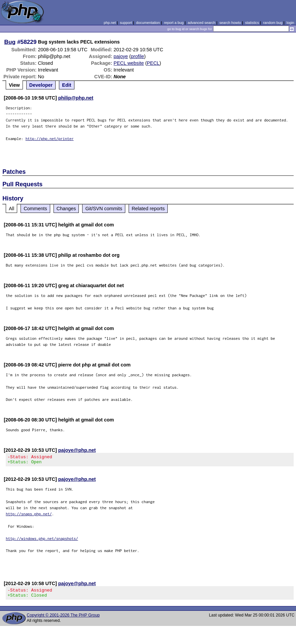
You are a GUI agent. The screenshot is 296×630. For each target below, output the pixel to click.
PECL (153, 63)
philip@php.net (75, 98)
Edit (66, 85)
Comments (35, 208)
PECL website (128, 63)
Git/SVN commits (103, 208)
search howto (230, 23)
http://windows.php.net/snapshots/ (42, 540)
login (290, 23)
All (11, 208)
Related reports (148, 208)
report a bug (174, 23)
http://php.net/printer (50, 138)
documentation (148, 23)
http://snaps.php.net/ (29, 516)
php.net (110, 23)
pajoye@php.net (77, 450)
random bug (273, 23)
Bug (10, 41)
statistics (252, 23)
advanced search (201, 23)
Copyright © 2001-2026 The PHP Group (63, 619)
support (126, 23)
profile (137, 56)
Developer (41, 85)
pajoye (120, 56)
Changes (66, 208)
